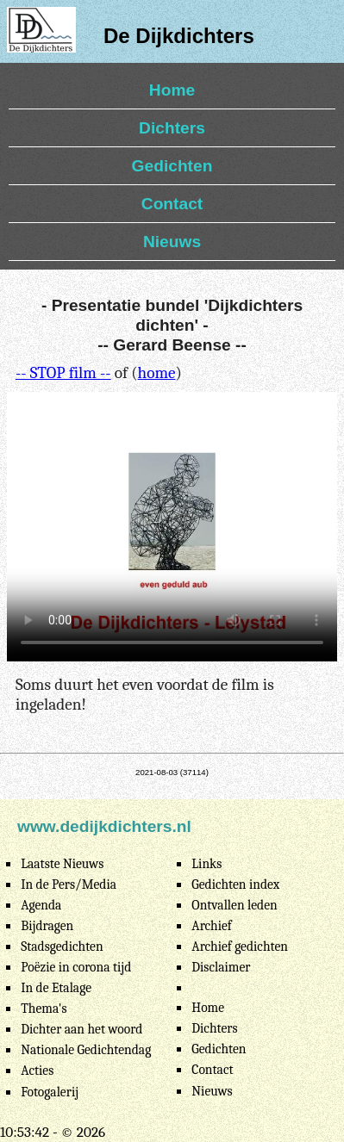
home (157, 372)
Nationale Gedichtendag (86, 1050)
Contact (172, 204)
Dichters (172, 128)
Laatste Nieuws (62, 864)
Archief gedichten (239, 946)
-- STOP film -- (63, 372)
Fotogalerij (49, 1092)
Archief (211, 926)
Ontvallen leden (234, 905)
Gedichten (172, 166)
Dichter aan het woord (81, 1029)
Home (172, 90)
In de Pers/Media (68, 884)
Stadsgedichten (62, 946)
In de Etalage (56, 988)
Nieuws (172, 242)
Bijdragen (47, 926)
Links (206, 864)
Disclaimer (220, 967)
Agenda (41, 905)
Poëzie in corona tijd (76, 967)
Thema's (43, 1008)
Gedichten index (235, 884)
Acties (37, 1070)
